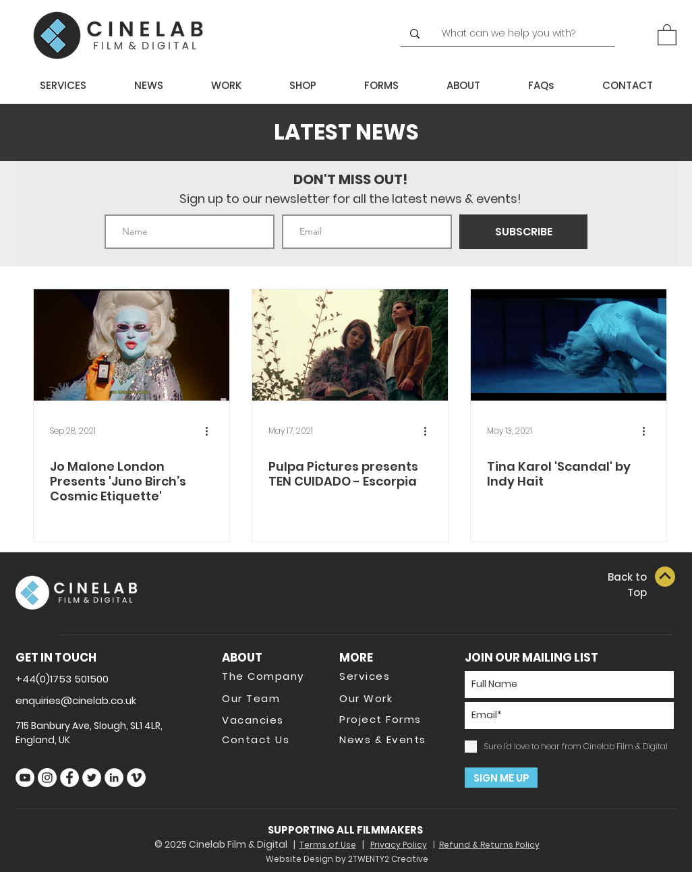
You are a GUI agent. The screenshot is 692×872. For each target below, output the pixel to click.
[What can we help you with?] (514, 34)
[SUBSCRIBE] (523, 231)
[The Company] (270, 675)
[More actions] (211, 431)
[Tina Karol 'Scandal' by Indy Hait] (568, 345)
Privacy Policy (398, 844)
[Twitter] (91, 777)
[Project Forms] (387, 718)
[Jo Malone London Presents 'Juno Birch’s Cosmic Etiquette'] (131, 345)
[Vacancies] (270, 719)
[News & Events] (387, 739)
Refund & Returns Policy (489, 844)
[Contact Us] (270, 739)
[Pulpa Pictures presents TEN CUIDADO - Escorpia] (350, 345)
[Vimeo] (136, 777)
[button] (667, 34)
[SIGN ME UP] (501, 777)
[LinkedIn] (114, 777)
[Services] (387, 675)
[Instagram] (47, 777)
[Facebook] (69, 777)
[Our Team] (270, 698)
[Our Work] (387, 698)
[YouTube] (25, 777)
